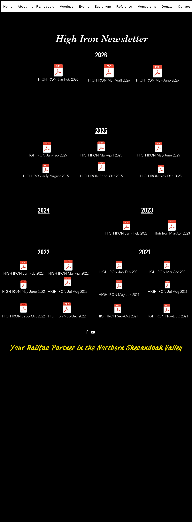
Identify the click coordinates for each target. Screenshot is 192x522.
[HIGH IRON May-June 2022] (23, 288)
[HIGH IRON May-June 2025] (158, 151)
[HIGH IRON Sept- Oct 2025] (101, 170)
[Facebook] (87, 332)
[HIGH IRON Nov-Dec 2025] (161, 172)
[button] (124, 6)
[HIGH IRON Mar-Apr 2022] (68, 269)
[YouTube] (92, 332)
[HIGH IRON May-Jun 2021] (119, 288)
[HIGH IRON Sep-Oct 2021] (117, 312)
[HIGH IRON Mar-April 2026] (109, 74)
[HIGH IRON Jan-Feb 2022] (23, 269)
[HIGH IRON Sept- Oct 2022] (23, 311)
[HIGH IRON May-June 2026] (157, 74)
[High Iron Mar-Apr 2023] (171, 229)
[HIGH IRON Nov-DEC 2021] (167, 312)
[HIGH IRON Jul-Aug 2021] (167, 288)
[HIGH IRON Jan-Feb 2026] (58, 73)
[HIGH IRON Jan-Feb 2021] (119, 268)
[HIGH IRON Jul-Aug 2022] (67, 285)
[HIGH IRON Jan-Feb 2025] (47, 151)
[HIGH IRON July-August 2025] (46, 172)
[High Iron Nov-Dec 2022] (67, 311)
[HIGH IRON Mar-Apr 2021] (167, 268)
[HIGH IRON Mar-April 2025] (101, 150)
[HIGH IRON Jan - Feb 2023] (126, 229)
